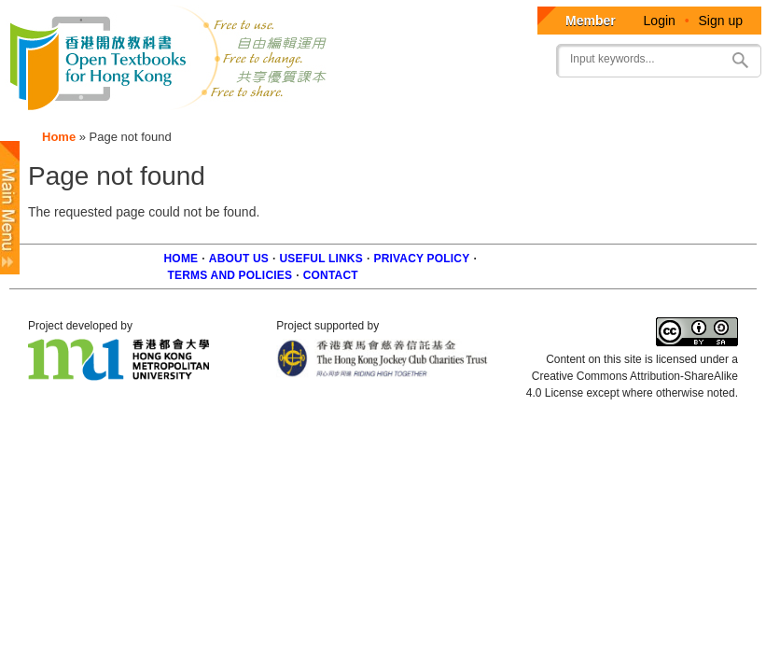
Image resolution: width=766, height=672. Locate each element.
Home (59, 137)
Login (659, 20)
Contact (330, 275)
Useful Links (321, 258)
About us (239, 258)
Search (740, 60)
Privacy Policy (421, 258)
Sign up (721, 20)
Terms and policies (230, 275)
